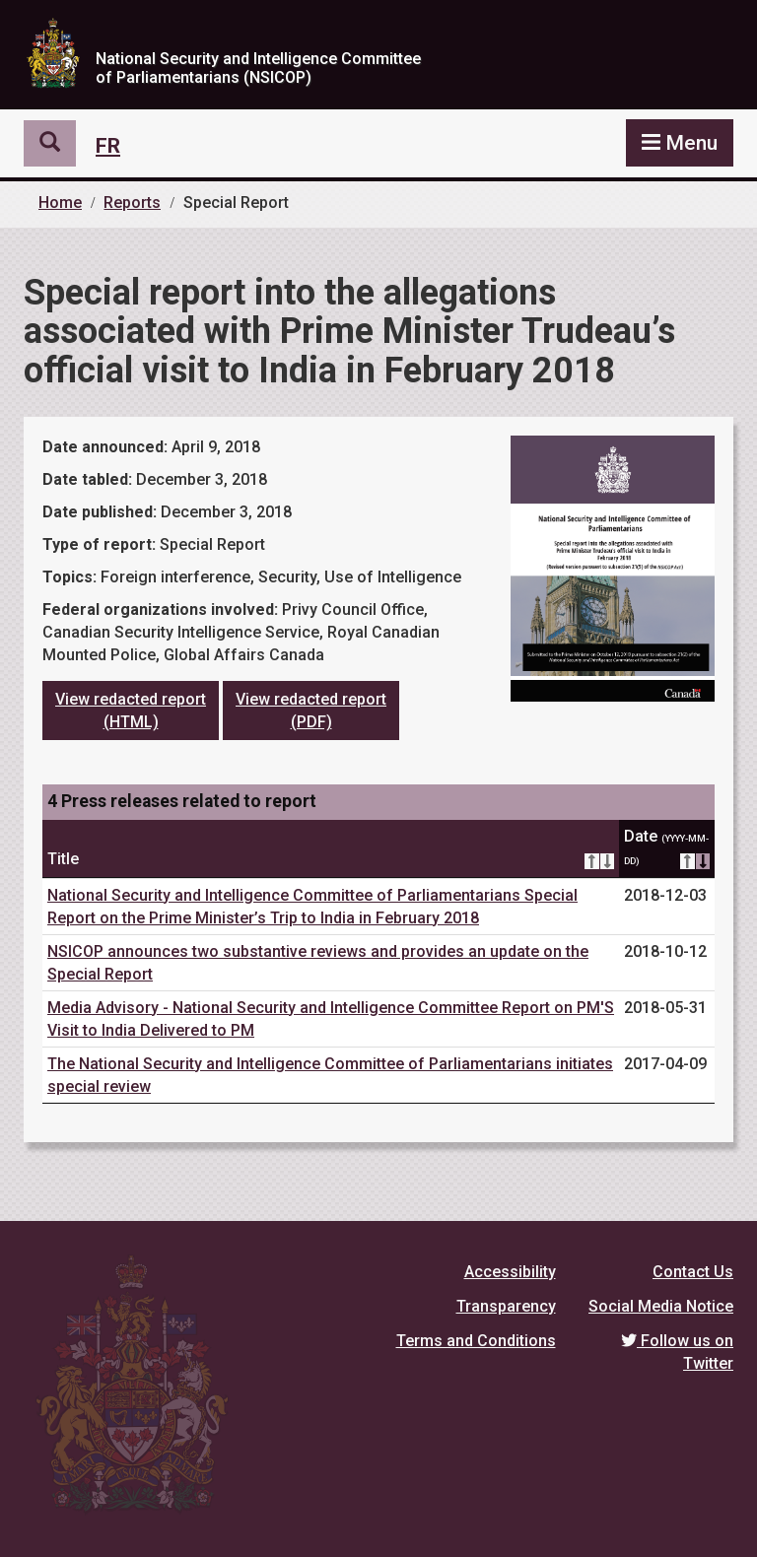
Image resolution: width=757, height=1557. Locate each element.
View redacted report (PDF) (311, 710)
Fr (108, 146)
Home (60, 202)
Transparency (506, 1306)
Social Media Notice (660, 1306)
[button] (50, 144)
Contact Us (693, 1271)
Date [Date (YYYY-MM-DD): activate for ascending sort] (667, 849)
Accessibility (510, 1271)
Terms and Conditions (476, 1340)
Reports (132, 202)
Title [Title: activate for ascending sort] (330, 859)
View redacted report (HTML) (130, 710)
